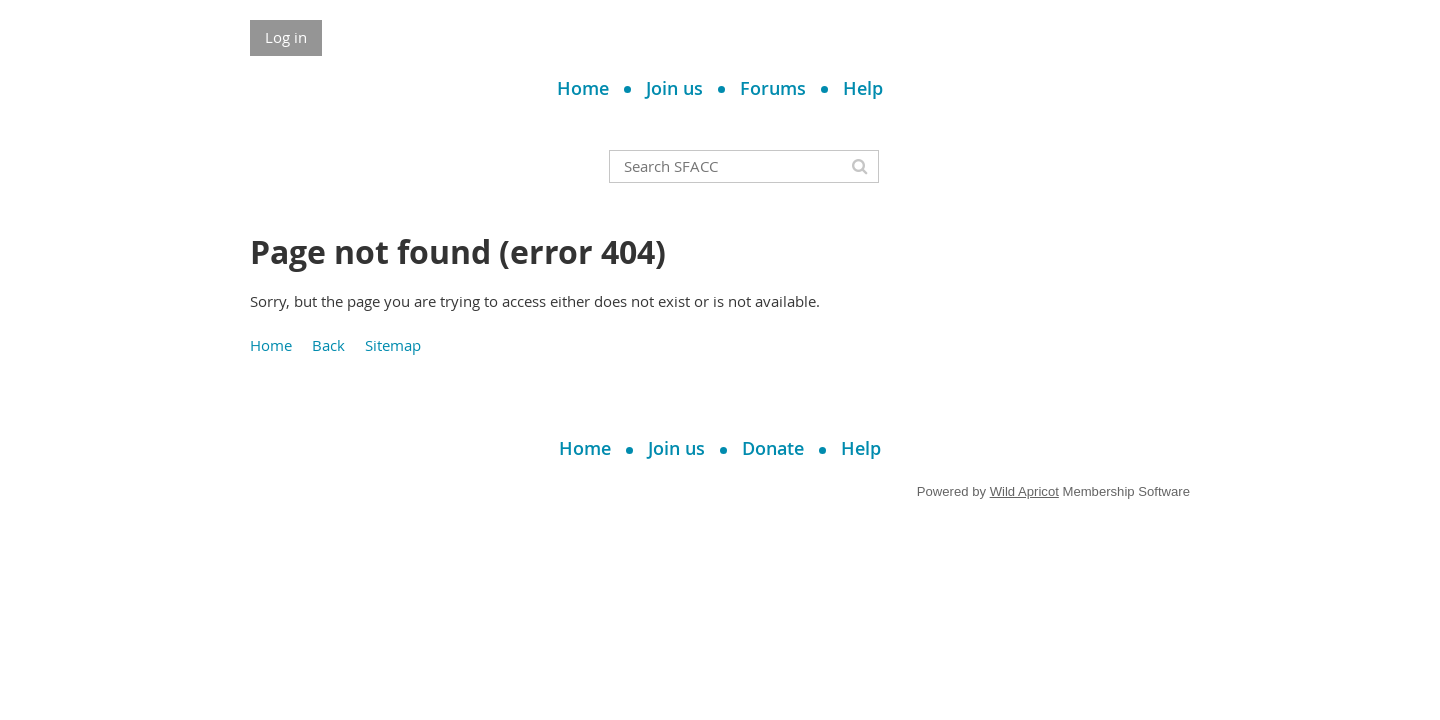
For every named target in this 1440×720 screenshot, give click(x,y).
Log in (286, 37)
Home (583, 88)
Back (328, 345)
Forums (773, 88)
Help (863, 88)
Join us (674, 88)
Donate (773, 448)
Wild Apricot (1024, 491)
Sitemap (393, 345)
